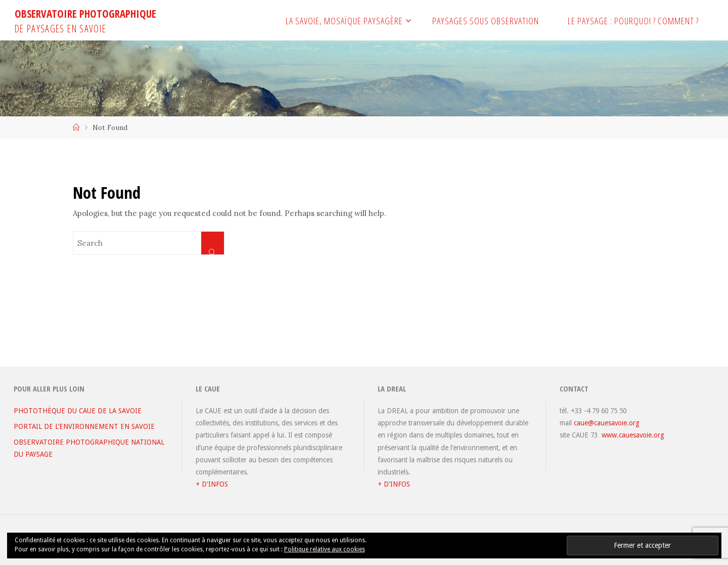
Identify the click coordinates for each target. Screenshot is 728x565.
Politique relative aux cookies (324, 549)
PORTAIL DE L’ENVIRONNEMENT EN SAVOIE (84, 426)
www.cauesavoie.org (633, 435)
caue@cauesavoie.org (607, 423)
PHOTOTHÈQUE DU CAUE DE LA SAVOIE (78, 411)
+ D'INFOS (212, 484)
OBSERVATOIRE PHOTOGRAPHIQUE (85, 14)
